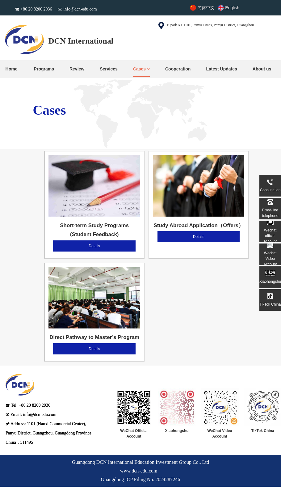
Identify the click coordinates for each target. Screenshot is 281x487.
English (232, 7)
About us (262, 68)
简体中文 (206, 7)
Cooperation (178, 68)
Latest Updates (221, 68)
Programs (44, 68)
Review (76, 68)
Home (12, 68)
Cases (141, 68)
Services (109, 68)
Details (94, 246)
